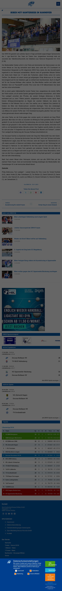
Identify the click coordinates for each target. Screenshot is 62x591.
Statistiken (34, 571)
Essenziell (19, 571)
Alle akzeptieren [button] (51, 564)
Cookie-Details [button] (49, 586)
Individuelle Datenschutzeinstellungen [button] (51, 583)
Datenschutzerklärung (50, 587)
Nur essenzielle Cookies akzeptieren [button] (51, 577)
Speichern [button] (51, 570)
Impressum (50, 588)
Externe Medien (34, 574)
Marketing (18, 574)
